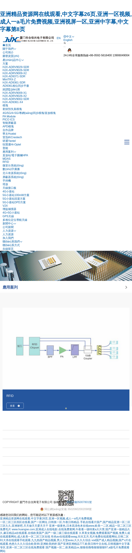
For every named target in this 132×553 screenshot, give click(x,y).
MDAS (6, 158)
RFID (6, 161)
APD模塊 (8, 126)
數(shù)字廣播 (11, 169)
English (67, 40)
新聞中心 (8, 491)
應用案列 (8, 482)
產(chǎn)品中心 (12, 474)
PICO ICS (9, 119)
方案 (5, 63)
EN (58, 38)
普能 (5, 148)
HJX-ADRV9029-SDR (16, 67)
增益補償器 (9, 209)
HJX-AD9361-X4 (13, 102)
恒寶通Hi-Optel (12, 144)
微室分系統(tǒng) (13, 165)
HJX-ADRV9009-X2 (15, 73)
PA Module (9, 116)
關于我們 (8, 465)
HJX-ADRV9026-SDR (16, 70)
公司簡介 (8, 52)
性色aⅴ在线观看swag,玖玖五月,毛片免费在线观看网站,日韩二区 (90, 536)
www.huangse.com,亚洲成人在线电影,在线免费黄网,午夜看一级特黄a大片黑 (58, 529)
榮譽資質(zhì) (11, 56)
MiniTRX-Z (9, 79)
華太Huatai (9, 133)
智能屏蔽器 (9, 122)
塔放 (5, 184)
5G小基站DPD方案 (14, 202)
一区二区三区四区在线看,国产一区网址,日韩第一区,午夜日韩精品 (39, 522)
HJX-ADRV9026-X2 (15, 95)
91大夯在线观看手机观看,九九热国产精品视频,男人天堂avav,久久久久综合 (45, 540)
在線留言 (8, 248)
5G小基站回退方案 (14, 198)
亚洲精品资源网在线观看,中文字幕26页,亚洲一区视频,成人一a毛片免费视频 (46, 518)
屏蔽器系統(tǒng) (13, 177)
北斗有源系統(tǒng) (14, 173)
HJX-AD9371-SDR (14, 76)
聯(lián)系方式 (11, 245)
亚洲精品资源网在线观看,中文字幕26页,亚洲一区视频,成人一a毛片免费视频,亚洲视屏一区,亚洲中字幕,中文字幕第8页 (66, 21)
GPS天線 (8, 216)
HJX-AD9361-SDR (14, 82)
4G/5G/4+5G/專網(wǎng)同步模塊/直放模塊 (29, 113)
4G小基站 (8, 191)
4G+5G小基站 (11, 212)
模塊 (5, 105)
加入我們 (8, 237)
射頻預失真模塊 (12, 109)
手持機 (7, 180)
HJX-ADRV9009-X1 (15, 92)
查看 (15, 450)
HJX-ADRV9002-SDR (16, 99)
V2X (5, 205)
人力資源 (8, 234)
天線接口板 (9, 187)
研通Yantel (9, 140)
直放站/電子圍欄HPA (15, 155)
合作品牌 (8, 130)
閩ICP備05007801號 (79, 508)
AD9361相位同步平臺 (16, 85)
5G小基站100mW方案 (16, 195)
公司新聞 (8, 227)
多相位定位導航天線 (15, 219)
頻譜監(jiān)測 (11, 89)
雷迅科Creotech (12, 137)
